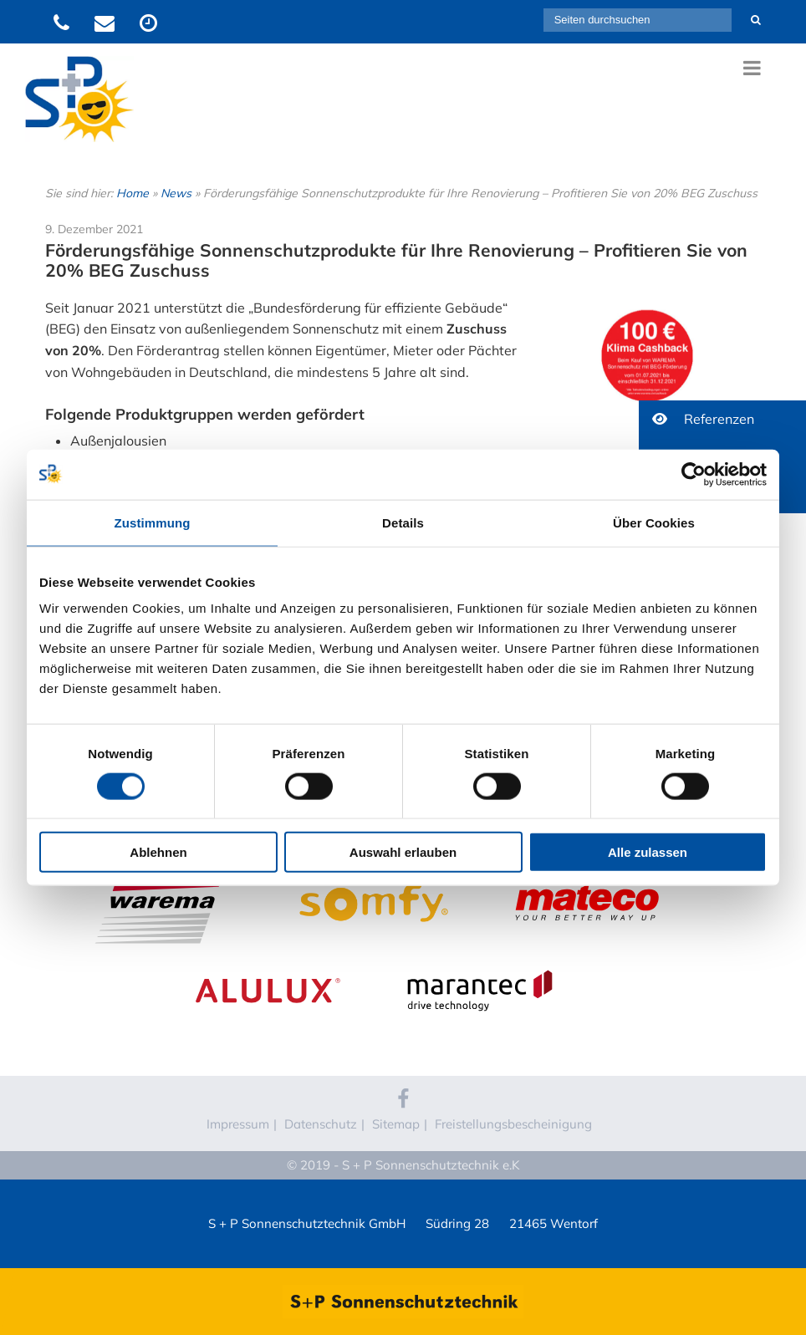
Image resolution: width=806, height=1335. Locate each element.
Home (132, 193)
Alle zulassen (647, 852)
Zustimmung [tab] (153, 522)
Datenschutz (320, 1124)
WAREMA (161, 868)
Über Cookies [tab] (654, 522)
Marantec (480, 956)
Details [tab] (403, 522)
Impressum (238, 1124)
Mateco (586, 868)
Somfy (374, 868)
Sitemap (396, 1124)
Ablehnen (158, 852)
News (176, 193)
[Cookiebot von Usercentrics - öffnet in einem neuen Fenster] (693, 474)
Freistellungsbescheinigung (513, 1124)
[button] (722, 419)
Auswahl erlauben (403, 852)
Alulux (268, 956)
